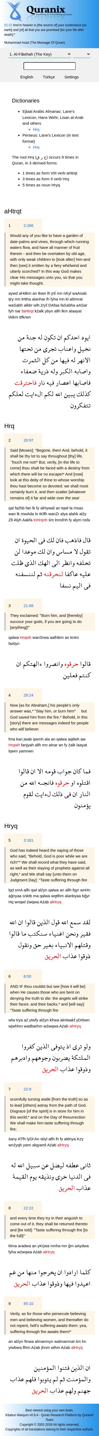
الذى (29, 562)
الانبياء (63, 944)
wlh (37, 305)
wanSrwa (41, 637)
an (35, 293)
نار (40, 382)
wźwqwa (51, 1026)
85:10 (28, 1303)
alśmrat (76, 299)
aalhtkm (57, 637)
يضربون (60, 1057)
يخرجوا (46, 1272)
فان (58, 540)
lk (34, 508)
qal (11, 508)
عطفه (71, 1165)
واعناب (66, 348)
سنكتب (36, 933)
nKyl (67, 293)
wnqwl (21, 902)
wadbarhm (33, 1026)
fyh (11, 311)
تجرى (48, 348)
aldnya (70, 1139)
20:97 (28, 440)
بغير (47, 944)
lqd (11, 890)
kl (68, 299)
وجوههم (40, 1057)
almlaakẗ (68, 1020)
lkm (65, 311)
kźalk (40, 311)
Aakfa (28, 520)
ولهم (70, 1390)
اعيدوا (82, 1283)
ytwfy (34, 1020)
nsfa (86, 520)
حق (36, 944)
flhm (27, 1347)
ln (37, 513)
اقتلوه (83, 782)
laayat (82, 745)
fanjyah (28, 745)
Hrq (36, 129)
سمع (74, 922)
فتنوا (62, 1367)
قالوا (84, 663)
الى (55, 562)
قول (55, 922)
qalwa (14, 637)
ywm (27, 1145)
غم (12, 1272)
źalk (72, 745)
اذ (68, 1046)
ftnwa (29, 1341)
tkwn (42, 293)
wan (12, 513)
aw (83, 739)
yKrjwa (43, 1246)
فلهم (30, 1378)
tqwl (65, 508)
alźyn (43, 890)
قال (86, 540)
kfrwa (55, 1020)
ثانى (85, 1165)
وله (53, 371)
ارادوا (70, 1272)
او (72, 782)
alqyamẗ (39, 1145)
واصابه (82, 371)
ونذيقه (45, 1176)
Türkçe (49, 77)
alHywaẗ (48, 508)
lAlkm (13, 317)
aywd (13, 293)
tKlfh (43, 513)
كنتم (84, 675)
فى (41, 540)
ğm (71, 1246)
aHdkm (25, 293)
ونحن (71, 933)
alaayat (75, 311)
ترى (76, 1046)
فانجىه (45, 782)
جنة (30, 337)
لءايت (42, 793)
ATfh (22, 1139)
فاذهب (72, 540)
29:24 (28, 695)
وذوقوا (82, 1068)
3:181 (28, 840)
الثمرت (31, 359)
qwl (34, 890)
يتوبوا (43, 1378)
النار (84, 793)
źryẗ (44, 305)
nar (18, 311)
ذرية (43, 371)
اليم (76, 585)
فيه (49, 382)
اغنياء (55, 933)
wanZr (54, 513)
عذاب (69, 955)
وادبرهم (20, 1057)
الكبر (65, 371)
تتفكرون (80, 405)
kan (19, 739)
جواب (64, 771)
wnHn (85, 890)
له (39, 337)
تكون (49, 337)
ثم (38, 573)
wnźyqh (15, 1145)
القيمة (20, 1176)
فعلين (70, 675)
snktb (27, 896)
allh (58, 311)
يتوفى (57, 1046)
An (37, 1139)
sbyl (44, 1139)
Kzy (80, 1139)
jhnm (46, 1347)
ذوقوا (84, 955)
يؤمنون (82, 805)
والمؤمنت (78, 1378)
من (21, 337)
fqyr (76, 890)
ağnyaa (15, 896)
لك (49, 540)
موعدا (28, 551)
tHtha (26, 299)
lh (49, 293)
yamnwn (26, 751)
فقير (84, 933)
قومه (49, 771)
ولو (86, 1046)
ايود (85, 337)
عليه (84, 573)
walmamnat (65, 1341)
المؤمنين (45, 1367)
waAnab (79, 293)
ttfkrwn (25, 317)
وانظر (67, 562)
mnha (56, 1246)
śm (52, 520)
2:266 (28, 225)
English (26, 77)
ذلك (57, 793)
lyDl (30, 1139)
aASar (81, 305)
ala (48, 739)
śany (13, 1139)
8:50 (27, 976)
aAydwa (82, 1246)
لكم (48, 393)
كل (45, 359)
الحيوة (28, 540)
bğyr (86, 896)
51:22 (8, 25)
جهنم (83, 1390)
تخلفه (83, 562)
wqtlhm (58, 896)
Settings (71, 77)
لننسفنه (25, 573)
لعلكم (16, 393)
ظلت (17, 562)
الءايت (33, 393)
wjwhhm (16, 1026)
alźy (82, 513)
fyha (54, 299)
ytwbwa (15, 1347)
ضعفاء (29, 371)
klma (13, 1246)
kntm (74, 637)
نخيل (83, 348)
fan (29, 508)
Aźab (45, 902)
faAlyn (14, 643)
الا (39, 771)
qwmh (39, 739)
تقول (84, 551)
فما (86, 771)
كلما (84, 1272)
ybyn (49, 311)
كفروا (28, 1046)
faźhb (20, 508)
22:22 (28, 1208)
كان (76, 771)
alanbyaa (73, 896)
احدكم (71, 337)
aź (26, 1020)
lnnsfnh (62, 520)
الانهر (83, 359)
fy (38, 508)
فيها (63, 359)
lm (84, 1341)
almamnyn (44, 1341)
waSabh (16, 305)
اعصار (62, 382)
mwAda (28, 513)
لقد (86, 922)
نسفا (65, 585)
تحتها (26, 348)
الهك (43, 562)
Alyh (18, 520)
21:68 (28, 605)
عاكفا (70, 573)
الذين (42, 922)
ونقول (25, 944)
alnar (54, 745)
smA (19, 890)
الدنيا (74, 1176)
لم (54, 1378)
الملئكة (80, 1057)
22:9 (27, 1089)
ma (36, 896)
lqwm (13, 751)
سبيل (32, 1165)
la (71, 508)
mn (60, 293)
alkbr (29, 305)
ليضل (56, 1165)
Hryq (11, 825)
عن (44, 1165)
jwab (28, 739)
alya (64, 513)
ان (59, 337)
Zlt (11, 520)
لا (75, 551)
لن (17, 551)
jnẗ (54, 293)
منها (31, 1272)
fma (12, 739)
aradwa (25, 1246)
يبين (68, 393)
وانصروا (52, 663)
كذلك (83, 393)
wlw (12, 1020)
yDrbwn (83, 1020)
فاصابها (81, 382)
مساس (63, 551)
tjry (11, 299)
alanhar (39, 299)
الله (58, 393)
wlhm (56, 1347)
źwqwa (33, 902)
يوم (32, 1176)
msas (78, 508)
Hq (11, 902)
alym (77, 520)
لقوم (28, 793)
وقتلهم (82, 944)
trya (20, 1020)
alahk (74, 513)
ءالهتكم (31, 663)
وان (50, 551)
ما (23, 933)
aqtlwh (74, 739)
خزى (60, 1176)
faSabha (68, 305)
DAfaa (54, 305)
